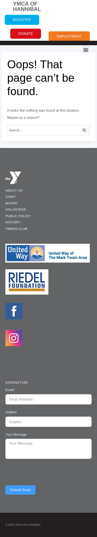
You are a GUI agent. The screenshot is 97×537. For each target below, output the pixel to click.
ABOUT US (13, 190)
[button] (85, 49)
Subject (11, 412)
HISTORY (12, 222)
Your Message (16, 434)
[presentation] (39, 472)
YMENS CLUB (16, 229)
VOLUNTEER (15, 209)
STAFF (10, 197)
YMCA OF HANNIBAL (27, 6)
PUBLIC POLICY (18, 216)
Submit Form (20, 490)
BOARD (11, 203)
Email (9, 390)
